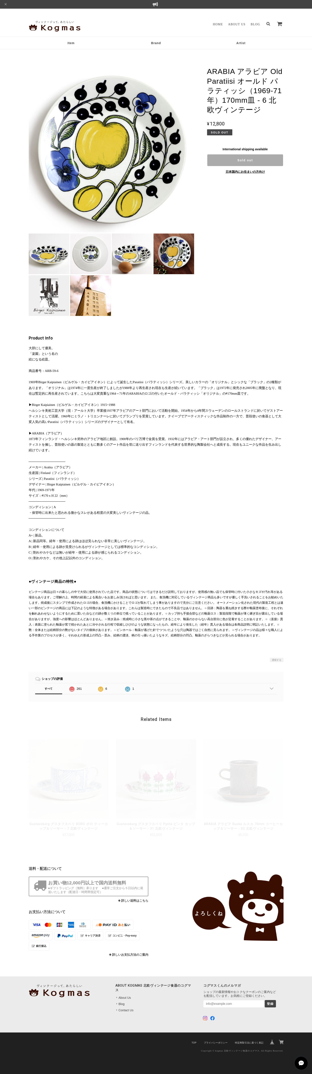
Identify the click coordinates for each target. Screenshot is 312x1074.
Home (218, 24)
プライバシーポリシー (216, 1042)
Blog (255, 24)
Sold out (245, 160)
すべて (48, 688)
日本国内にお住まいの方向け (245, 171)
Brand (156, 43)
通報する (276, 660)
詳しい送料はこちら (134, 900)
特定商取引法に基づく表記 (249, 1042)
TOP (194, 1042)
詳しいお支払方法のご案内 (130, 954)
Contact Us (126, 1010)
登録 (270, 1003)
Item (71, 43)
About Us (237, 24)
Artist (241, 43)
